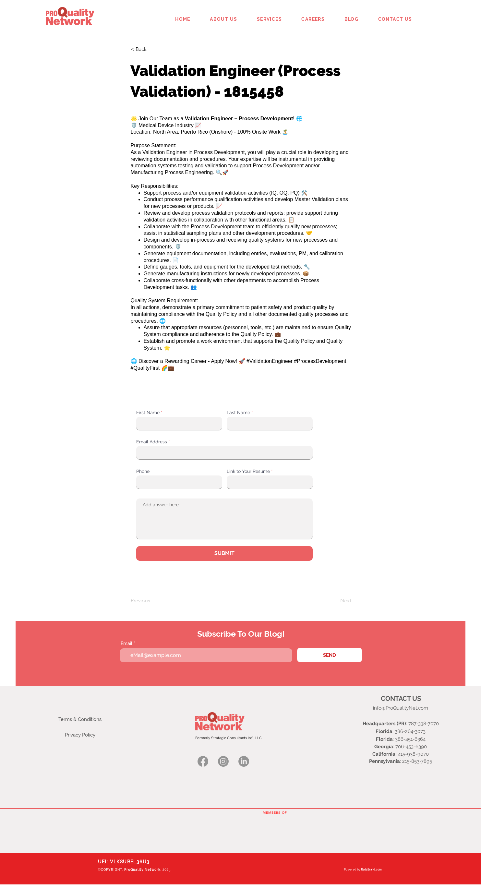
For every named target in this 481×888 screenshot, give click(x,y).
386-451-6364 (410, 739)
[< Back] (152, 49)
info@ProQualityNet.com (400, 708)
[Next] (335, 600)
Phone (143, 471)
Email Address (151, 441)
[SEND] (329, 655)
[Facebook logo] (203, 761)
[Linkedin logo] (243, 761)
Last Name (238, 412)
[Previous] (152, 600)
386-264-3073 (410, 731)
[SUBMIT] (224, 553)
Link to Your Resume (248, 471)
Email (126, 643)
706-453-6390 (411, 747)
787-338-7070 (423, 723)
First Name (148, 412)
